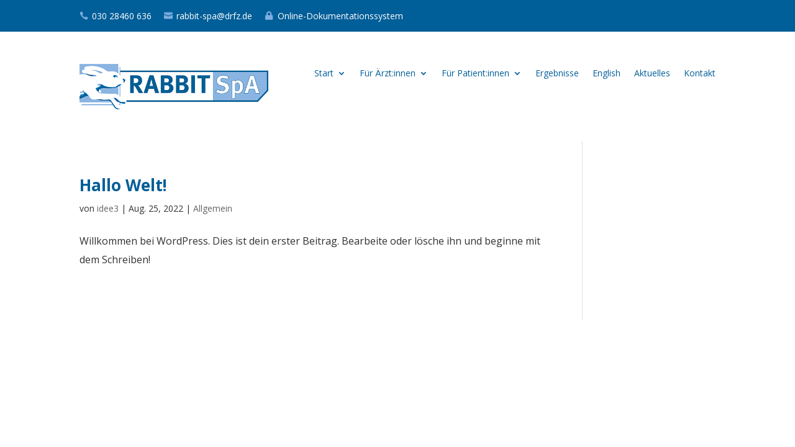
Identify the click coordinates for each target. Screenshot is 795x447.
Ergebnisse (557, 74)
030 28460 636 (122, 16)
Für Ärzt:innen (388, 74)
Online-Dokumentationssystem (340, 16)
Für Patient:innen (475, 74)
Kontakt (700, 74)
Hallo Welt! (123, 185)
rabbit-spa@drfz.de (214, 16)
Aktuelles (652, 74)
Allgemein (212, 208)
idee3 (108, 208)
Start (324, 74)
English (606, 74)
